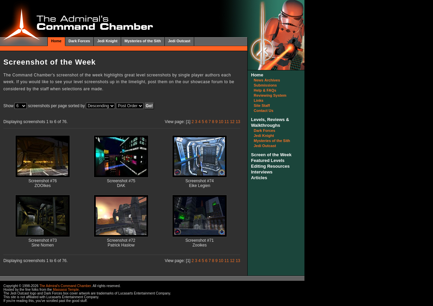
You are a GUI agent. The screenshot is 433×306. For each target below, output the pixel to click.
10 (221, 121)
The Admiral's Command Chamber (65, 286)
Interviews (262, 171)
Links (259, 100)
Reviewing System (270, 95)
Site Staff (262, 105)
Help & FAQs (265, 90)
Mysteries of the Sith (142, 41)
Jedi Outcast (179, 41)
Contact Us (263, 111)
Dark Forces (79, 41)
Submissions (265, 85)
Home (56, 41)
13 (238, 121)
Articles (259, 177)
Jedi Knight (107, 41)
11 (226, 121)
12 (232, 121)
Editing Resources (270, 166)
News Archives (267, 80)
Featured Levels (267, 160)
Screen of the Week (271, 154)
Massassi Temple (66, 289)
